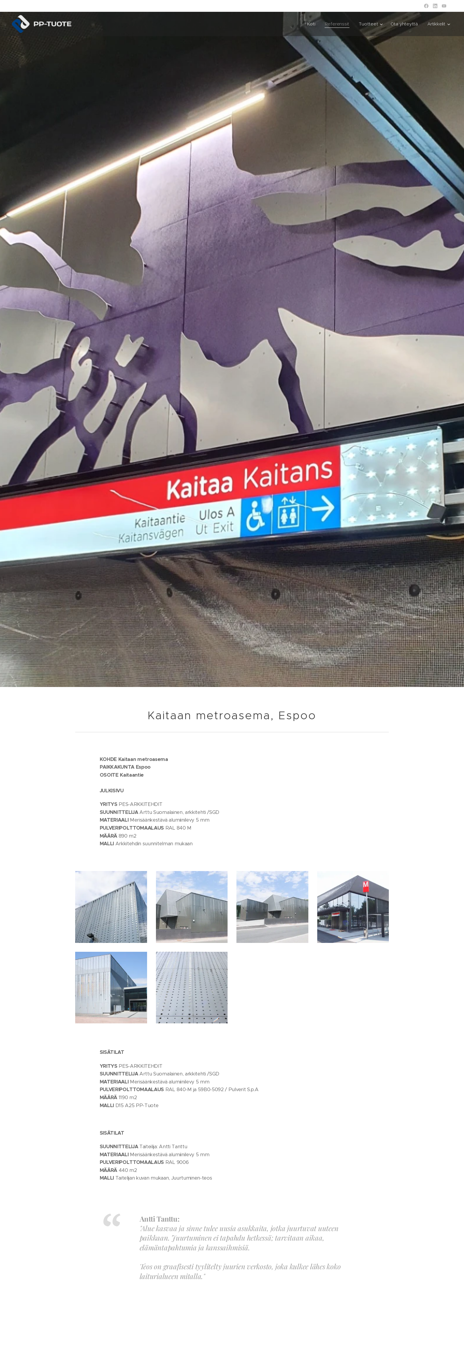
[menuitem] (310, 24)
